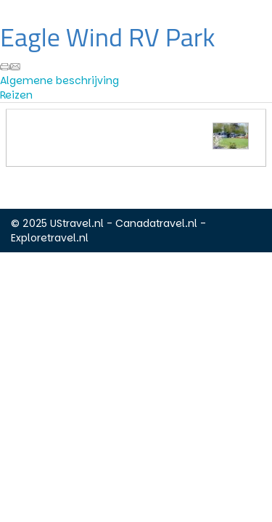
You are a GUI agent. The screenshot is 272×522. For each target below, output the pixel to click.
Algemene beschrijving (59, 80)
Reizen (16, 95)
